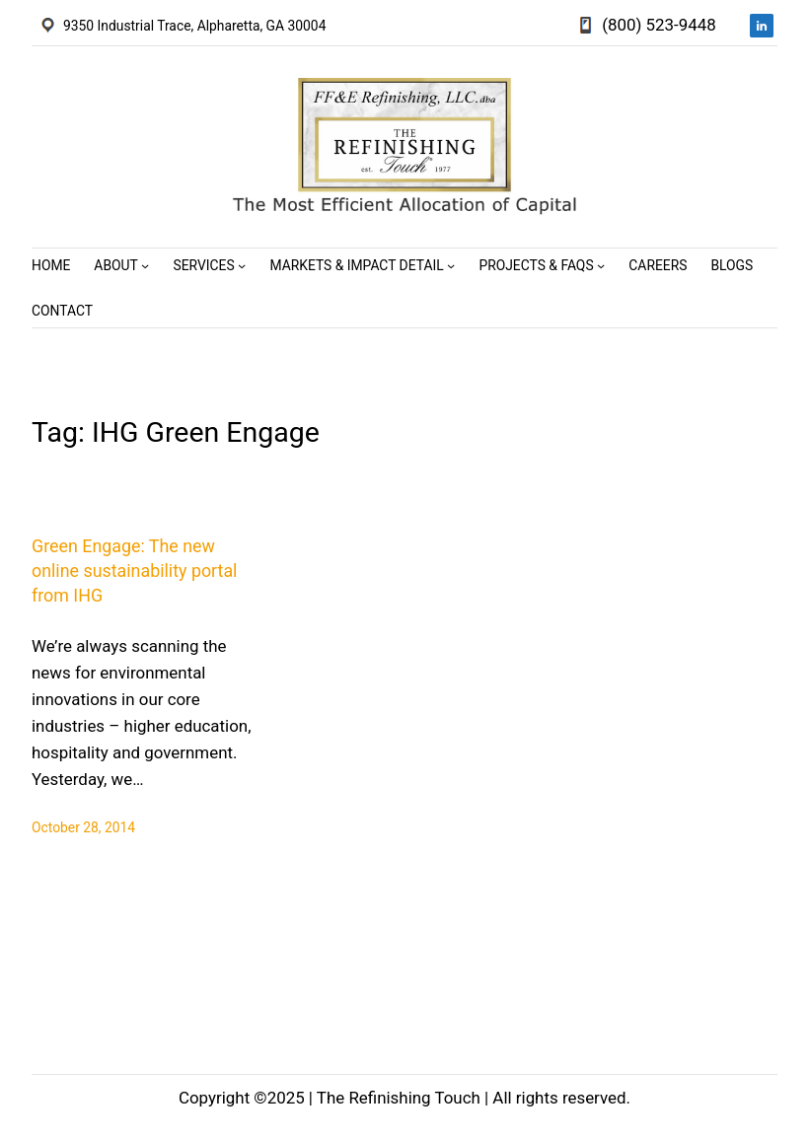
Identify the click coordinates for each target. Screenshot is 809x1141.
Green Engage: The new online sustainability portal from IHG (134, 570)
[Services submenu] (242, 265)
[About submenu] (145, 265)
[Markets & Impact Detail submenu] (451, 265)
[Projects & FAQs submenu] (601, 265)
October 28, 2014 (83, 827)
